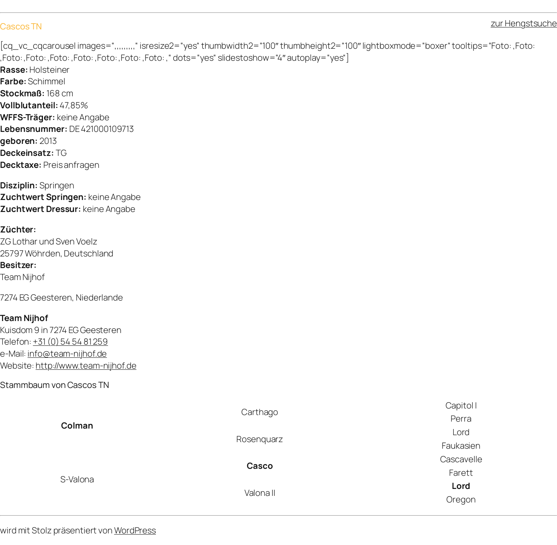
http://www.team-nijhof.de (86, 365)
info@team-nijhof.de (67, 353)
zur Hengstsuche (524, 23)
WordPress (135, 530)
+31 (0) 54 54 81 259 (70, 341)
